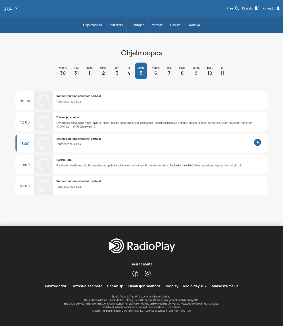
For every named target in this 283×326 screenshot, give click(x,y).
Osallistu (176, 25)
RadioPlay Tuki (195, 286)
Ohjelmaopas (92, 25)
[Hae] (233, 8)
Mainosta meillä (225, 286)
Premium (157, 25)
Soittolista (116, 25)
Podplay (171, 286)
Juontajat (137, 25)
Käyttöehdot (56, 286)
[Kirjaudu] (271, 8)
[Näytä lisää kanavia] (16, 8)
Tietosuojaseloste (87, 286)
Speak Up (115, 286)
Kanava (194, 25)
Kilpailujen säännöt (144, 286)
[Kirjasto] (250, 8)
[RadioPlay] (141, 246)
